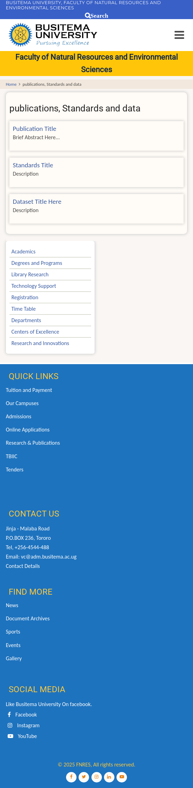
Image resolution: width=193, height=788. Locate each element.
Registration (25, 297)
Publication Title (34, 129)
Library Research (30, 274)
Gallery (14, 658)
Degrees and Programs (36, 263)
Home (11, 84)
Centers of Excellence (35, 331)
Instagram (23, 725)
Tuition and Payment (29, 390)
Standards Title (33, 165)
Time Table (23, 308)
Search (99, 16)
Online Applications (28, 429)
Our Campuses (22, 403)
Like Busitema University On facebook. (49, 704)
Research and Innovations (40, 343)
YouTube (21, 736)
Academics (23, 251)
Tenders (15, 469)
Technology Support (33, 286)
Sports (13, 631)
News (12, 605)
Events (13, 645)
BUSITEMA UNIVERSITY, (34, 2)
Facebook (21, 714)
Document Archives (28, 618)
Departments (26, 320)
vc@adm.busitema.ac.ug (49, 556)
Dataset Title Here (37, 202)
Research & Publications (33, 442)
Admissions (18, 416)
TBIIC (11, 456)
